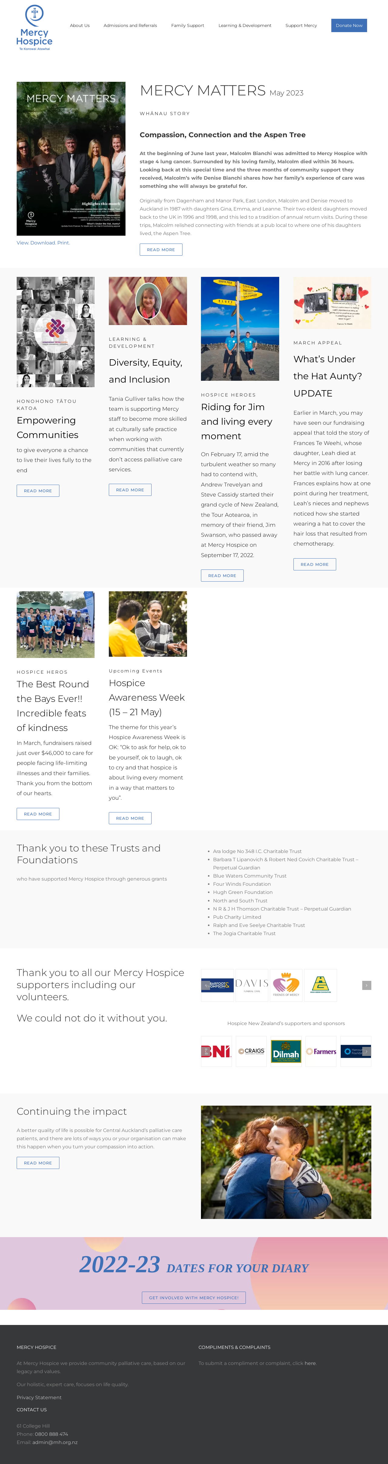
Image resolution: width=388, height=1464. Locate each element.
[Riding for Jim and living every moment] (240, 279)
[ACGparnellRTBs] (56, 593)
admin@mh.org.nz (55, 1442)
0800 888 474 (51, 1434)
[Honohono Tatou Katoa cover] (56, 279)
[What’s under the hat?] (332, 279)
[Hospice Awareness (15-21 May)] (148, 593)
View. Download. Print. (43, 243)
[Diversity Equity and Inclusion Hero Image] (148, 279)
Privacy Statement (39, 1397)
